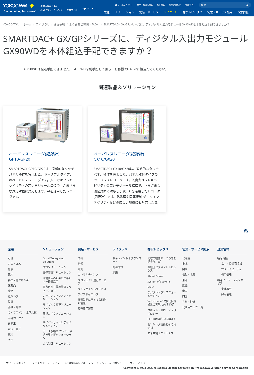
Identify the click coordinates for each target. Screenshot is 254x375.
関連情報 (59, 24)
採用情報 (161, 5)
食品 (10, 291)
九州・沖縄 (188, 302)
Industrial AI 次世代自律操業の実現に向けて (161, 303)
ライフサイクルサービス (92, 289)
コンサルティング (88, 274)
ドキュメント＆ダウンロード (127, 260)
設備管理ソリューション (57, 272)
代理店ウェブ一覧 (192, 307)
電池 (10, 334)
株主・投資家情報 (145, 5)
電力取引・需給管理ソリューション (57, 288)
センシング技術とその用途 (161, 326)
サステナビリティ (231, 269)
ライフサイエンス (88, 294)
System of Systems (158, 282)
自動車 (12, 324)
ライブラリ (171, 12)
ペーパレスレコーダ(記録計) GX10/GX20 (119, 156)
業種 (107, 12)
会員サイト (190, 5)
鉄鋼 (10, 302)
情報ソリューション (54, 267)
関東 (184, 269)
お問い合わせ (175, 5)
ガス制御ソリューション (57, 344)
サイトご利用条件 (16, 363)
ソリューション (124, 12)
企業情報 (243, 12)
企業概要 (226, 289)
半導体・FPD (15, 318)
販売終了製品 (85, 309)
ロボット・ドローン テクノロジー (161, 312)
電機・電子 (14, 329)
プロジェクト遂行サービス (92, 281)
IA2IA (150, 287)
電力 (10, 274)
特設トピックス (192, 12)
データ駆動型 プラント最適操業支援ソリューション (57, 335)
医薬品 (12, 286)
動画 (115, 272)
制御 (80, 264)
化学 (10, 269)
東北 (184, 264)
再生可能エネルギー (19, 280)
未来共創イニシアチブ (160, 333)
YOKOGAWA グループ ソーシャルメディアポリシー (95, 363)
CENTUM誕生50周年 (159, 319)
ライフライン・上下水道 (22, 313)
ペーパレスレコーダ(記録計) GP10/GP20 (34, 156)
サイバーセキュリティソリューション (57, 324)
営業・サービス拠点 (219, 12)
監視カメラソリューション (57, 315)
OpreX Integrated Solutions (53, 260)
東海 (184, 280)
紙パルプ (13, 296)
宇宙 (10, 340)
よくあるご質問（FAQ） (84, 24)
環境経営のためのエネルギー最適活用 (57, 279)
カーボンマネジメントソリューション (57, 297)
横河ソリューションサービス (231, 281)
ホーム (27, 24)
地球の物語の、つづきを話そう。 (161, 260)
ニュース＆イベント (124, 5)
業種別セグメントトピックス (161, 268)
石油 (10, 258)
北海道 (186, 258)
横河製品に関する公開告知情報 (92, 301)
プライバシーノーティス (46, 363)
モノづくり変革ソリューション (57, 306)
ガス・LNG (14, 264)
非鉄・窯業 (14, 307)
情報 (80, 258)
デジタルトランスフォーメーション (161, 294)
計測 (80, 269)
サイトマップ (137, 363)
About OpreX (155, 276)
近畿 (184, 286)
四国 (184, 296)
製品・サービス (149, 12)
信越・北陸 (188, 274)
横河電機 (222, 258)
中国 (184, 291)
